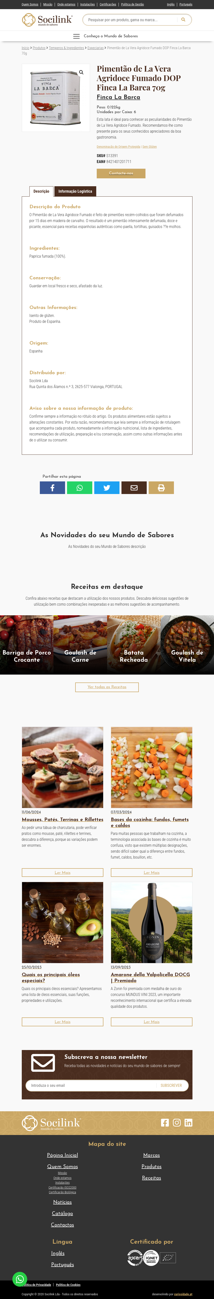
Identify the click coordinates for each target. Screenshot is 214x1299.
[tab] (41, 191)
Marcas (151, 1155)
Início (25, 48)
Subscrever (171, 1085)
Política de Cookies (68, 1285)
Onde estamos (66, 4)
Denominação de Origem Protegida (118, 146)
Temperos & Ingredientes (66, 48)
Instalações (87, 4)
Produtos (39, 48)
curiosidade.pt (183, 1294)
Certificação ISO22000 (62, 1187)
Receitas (151, 1178)
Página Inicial (62, 1155)
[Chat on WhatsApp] (19, 1279)
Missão (47, 4)
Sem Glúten (150, 146)
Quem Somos (30, 4)
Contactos (62, 1225)
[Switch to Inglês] (170, 3)
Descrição (41, 191)
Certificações (108, 4)
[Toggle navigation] (107, 36)
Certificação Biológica (62, 1192)
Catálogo (62, 1213)
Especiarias (96, 48)
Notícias (62, 1202)
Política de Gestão (132, 4)
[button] (81, 72)
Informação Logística (75, 191)
